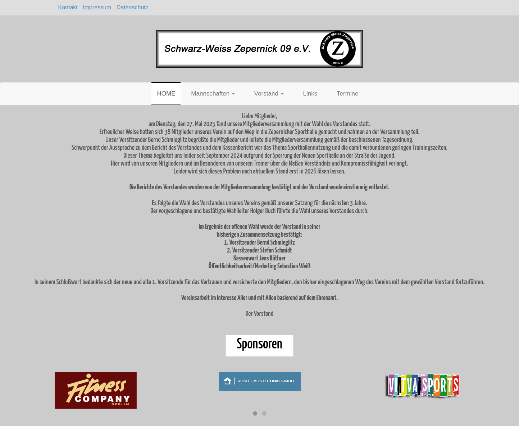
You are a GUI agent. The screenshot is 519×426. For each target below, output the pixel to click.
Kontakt (68, 7)
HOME (166, 93)
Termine (347, 93)
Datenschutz (133, 7)
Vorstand (269, 93)
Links (310, 93)
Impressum (97, 7)
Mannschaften (213, 93)
